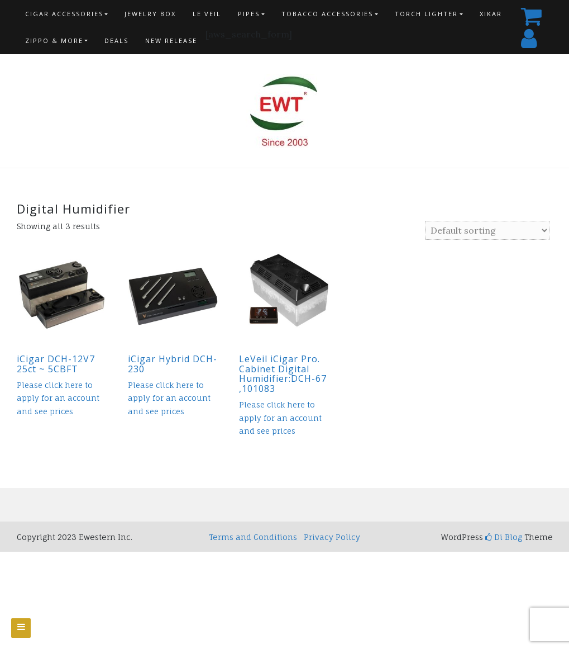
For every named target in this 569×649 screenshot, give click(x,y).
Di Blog (503, 537)
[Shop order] (487, 230)
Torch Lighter (426, 14)
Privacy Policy (332, 537)
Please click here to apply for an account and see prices (58, 398)
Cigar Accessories (64, 14)
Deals (116, 40)
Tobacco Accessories (327, 14)
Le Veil (207, 14)
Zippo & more (54, 40)
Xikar (491, 14)
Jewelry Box (150, 14)
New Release (171, 40)
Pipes (249, 14)
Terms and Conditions (253, 537)
